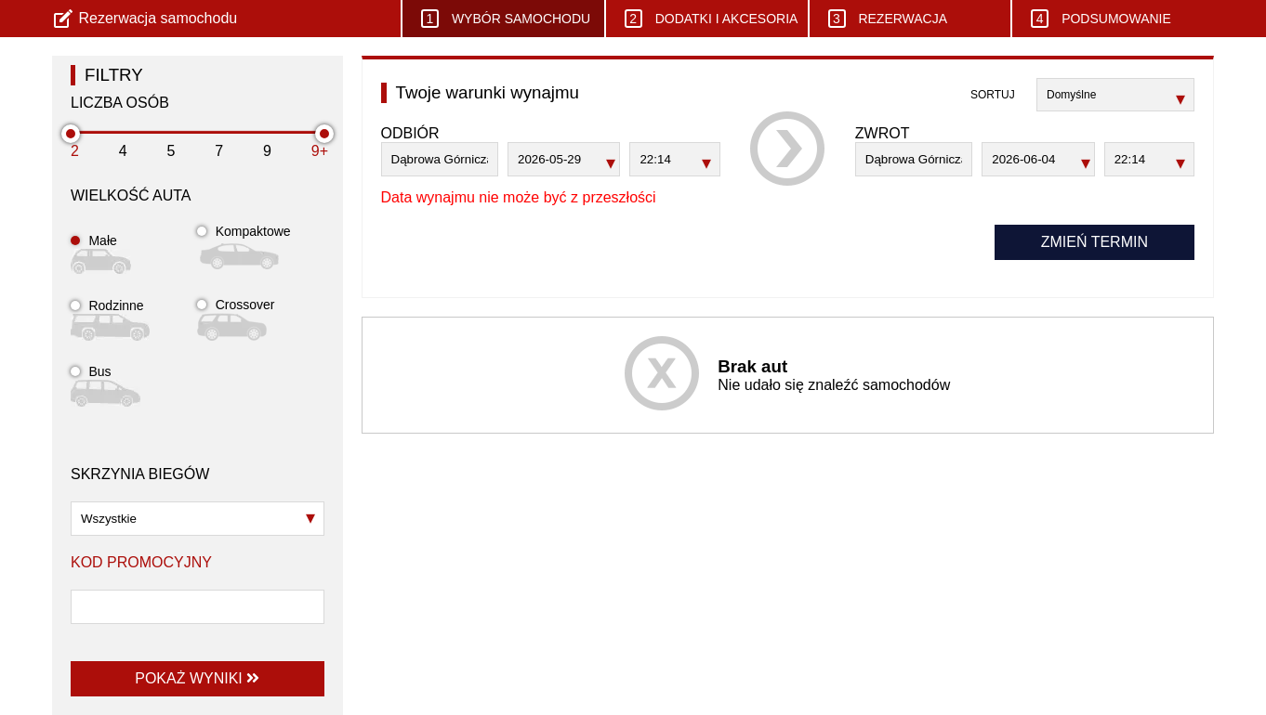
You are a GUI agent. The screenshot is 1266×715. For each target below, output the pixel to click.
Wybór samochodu (505, 18)
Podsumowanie (1101, 18)
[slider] (70, 133)
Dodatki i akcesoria (711, 18)
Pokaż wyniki (197, 678)
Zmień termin (1094, 242)
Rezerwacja (888, 18)
